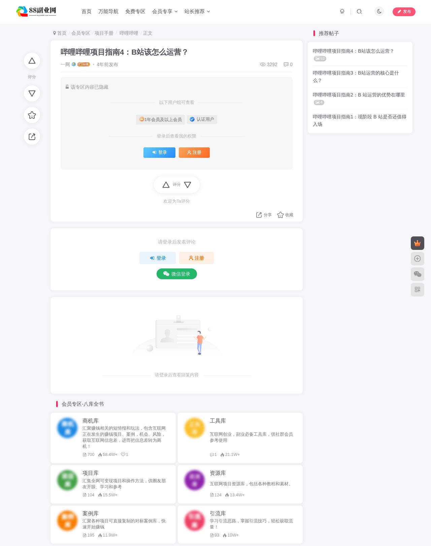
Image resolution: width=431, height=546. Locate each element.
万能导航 (108, 11)
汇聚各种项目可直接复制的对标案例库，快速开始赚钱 (124, 524)
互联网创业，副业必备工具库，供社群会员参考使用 (251, 437)
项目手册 (104, 33)
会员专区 (80, 33)
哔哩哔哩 (128, 33)
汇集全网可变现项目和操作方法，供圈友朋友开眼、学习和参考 (124, 484)
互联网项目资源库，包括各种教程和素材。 (251, 484)
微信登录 (176, 274)
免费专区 (135, 11)
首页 (86, 11)
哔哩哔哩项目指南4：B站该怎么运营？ (125, 52)
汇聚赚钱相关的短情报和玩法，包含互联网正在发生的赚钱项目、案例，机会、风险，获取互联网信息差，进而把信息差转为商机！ (124, 437)
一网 (65, 64)
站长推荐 (197, 11)
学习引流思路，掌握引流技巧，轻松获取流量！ (251, 524)
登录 (159, 152)
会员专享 (165, 11)
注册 (194, 152)
